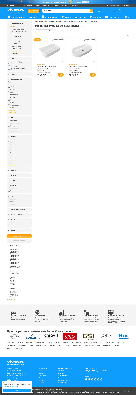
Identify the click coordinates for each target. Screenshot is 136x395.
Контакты (75, 5)
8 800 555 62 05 (15, 375)
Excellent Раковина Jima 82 (78, 66)
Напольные (15, 43)
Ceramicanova (39, 342)
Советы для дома (63, 380)
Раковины (13, 26)
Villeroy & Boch (89, 345)
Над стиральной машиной (19, 31)
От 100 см (15, 53)
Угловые (12, 288)
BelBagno (29, 342)
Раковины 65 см (14, 256)
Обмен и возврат (63, 375)
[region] (19, 99)
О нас (40, 370)
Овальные (13, 294)
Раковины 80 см (14, 261)
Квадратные (13, 292)
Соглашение (42, 375)
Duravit (86, 342)
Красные (12, 280)
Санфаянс (44, 21)
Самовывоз (46, 5)
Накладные (15, 39)
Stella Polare (77, 345)
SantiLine (60, 345)
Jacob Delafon (11, 345)
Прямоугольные (14, 290)
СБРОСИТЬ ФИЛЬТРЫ (19, 241)
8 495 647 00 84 (15, 370)
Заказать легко (62, 378)
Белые (12, 279)
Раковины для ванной (55, 21)
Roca (45, 345)
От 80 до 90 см (16, 51)
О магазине (65, 5)
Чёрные (12, 281)
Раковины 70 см (14, 258)
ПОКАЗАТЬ (19, 236)
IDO (118, 342)
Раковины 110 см (15, 266)
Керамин (116, 345)
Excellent (94, 342)
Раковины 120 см (15, 267)
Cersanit (49, 342)
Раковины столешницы (16, 272)
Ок (17, 390)
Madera (38, 345)
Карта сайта (42, 380)
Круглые (12, 291)
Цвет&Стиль (18, 349)
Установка (56, 5)
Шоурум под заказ (26, 5)
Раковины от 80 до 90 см (70, 21)
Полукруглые (14, 295)
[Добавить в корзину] (61, 75)
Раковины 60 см (14, 255)
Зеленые (12, 283)
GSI (101, 342)
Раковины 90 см (14, 263)
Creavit (65, 342)
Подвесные (15, 34)
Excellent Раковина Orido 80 (46, 66)
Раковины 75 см (14, 259)
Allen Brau (10, 342)
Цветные (12, 284)
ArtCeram (20, 342)
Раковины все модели (18, 29)
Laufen (31, 345)
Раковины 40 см (14, 249)
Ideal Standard (109, 342)
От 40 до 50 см (16, 46)
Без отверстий (14, 273)
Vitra (98, 345)
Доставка (37, 5)
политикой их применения (10, 386)
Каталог (37, 21)
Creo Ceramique (76, 342)
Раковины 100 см (15, 265)
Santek (52, 345)
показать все (12, 112)
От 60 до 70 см (16, 48)
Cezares (57, 342)
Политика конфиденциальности (48, 378)
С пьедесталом (16, 36)
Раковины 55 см (14, 254)
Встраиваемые (16, 41)
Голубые (12, 277)
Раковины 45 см (14, 251)
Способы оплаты (63, 382)
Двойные (12, 297)
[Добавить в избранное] (62, 61)
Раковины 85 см (14, 262)
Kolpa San (22, 345)
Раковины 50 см (14, 252)
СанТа (9, 349)
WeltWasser (106, 345)
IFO (124, 342)
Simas (68, 345)
